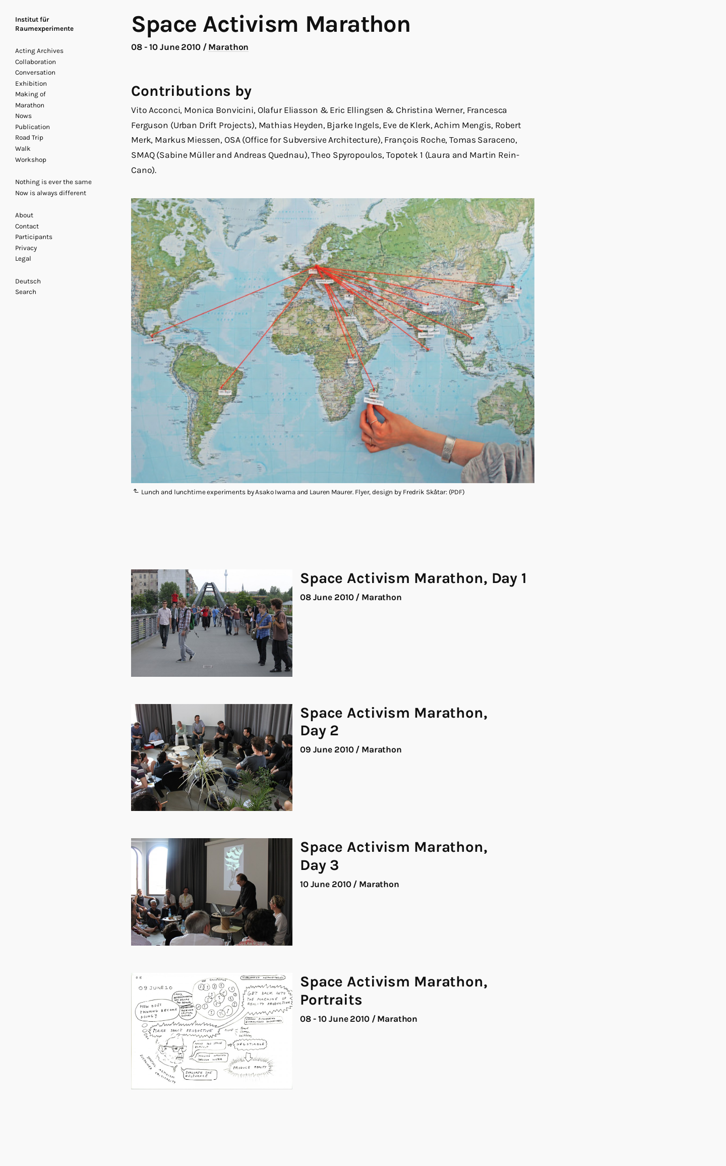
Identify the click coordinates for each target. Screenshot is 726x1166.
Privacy (26, 248)
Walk (23, 148)
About (24, 215)
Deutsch (28, 281)
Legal (23, 258)
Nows (23, 116)
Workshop (30, 159)
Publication (32, 127)
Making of (30, 94)
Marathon (29, 105)
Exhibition (31, 83)
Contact (27, 226)
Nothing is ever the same (53, 182)
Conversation (35, 72)
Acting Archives (39, 50)
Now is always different (50, 193)
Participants (33, 237)
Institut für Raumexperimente (44, 24)
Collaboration (35, 62)
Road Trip (29, 137)
